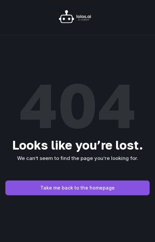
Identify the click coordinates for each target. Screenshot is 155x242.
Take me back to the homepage (77, 188)
